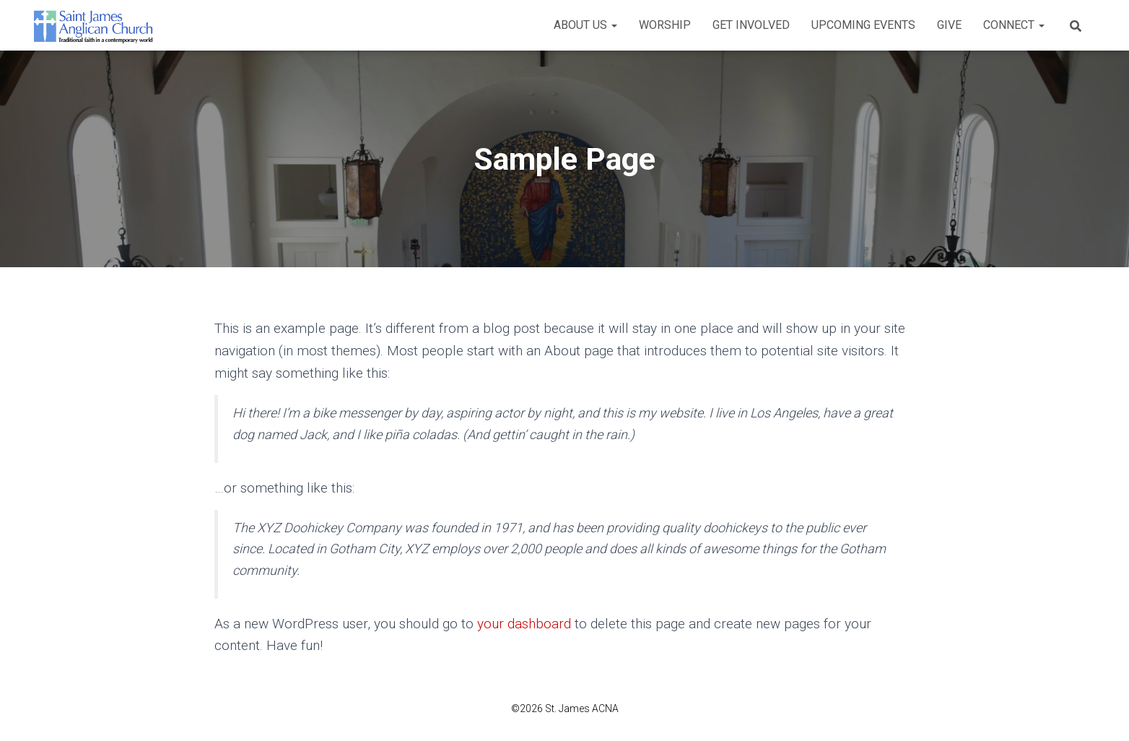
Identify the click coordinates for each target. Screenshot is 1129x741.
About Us (585, 25)
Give (949, 25)
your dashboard (524, 623)
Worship (665, 25)
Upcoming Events (863, 25)
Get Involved (751, 25)
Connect (1014, 25)
